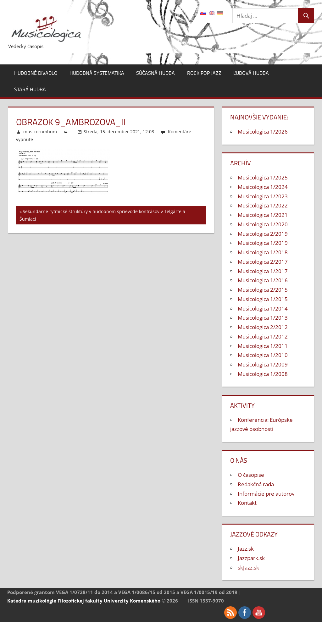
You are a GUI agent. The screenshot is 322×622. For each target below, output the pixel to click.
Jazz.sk (246, 548)
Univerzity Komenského (132, 600)
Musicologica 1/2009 (263, 364)
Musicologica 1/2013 (263, 317)
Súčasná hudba (155, 73)
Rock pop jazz (204, 73)
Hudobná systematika (96, 73)
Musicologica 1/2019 (263, 242)
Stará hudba (30, 89)
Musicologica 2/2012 (263, 327)
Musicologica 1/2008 (263, 373)
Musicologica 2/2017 (263, 261)
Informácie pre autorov (266, 493)
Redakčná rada (256, 484)
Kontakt (247, 502)
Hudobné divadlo (36, 73)
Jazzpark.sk (251, 558)
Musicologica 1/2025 (263, 177)
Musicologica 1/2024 (263, 186)
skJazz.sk (248, 567)
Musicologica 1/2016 (263, 280)
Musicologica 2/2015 (263, 289)
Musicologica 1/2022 (263, 205)
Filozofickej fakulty (80, 600)
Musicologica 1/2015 (263, 299)
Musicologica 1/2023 (263, 196)
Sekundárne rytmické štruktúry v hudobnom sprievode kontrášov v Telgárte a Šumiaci (102, 215)
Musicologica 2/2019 (263, 233)
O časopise (251, 474)
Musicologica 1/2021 (263, 214)
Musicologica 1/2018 (263, 252)
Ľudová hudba (251, 73)
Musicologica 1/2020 (263, 224)
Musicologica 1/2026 (263, 131)
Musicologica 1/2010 (263, 355)
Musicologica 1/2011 (263, 346)
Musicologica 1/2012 (263, 336)
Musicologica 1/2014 (263, 308)
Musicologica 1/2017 (263, 271)
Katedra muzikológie (31, 600)
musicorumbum (40, 132)
